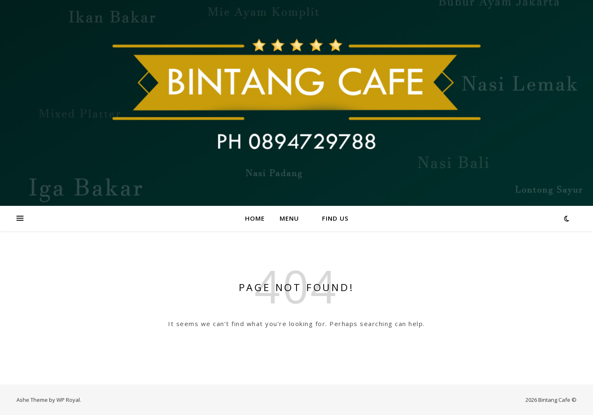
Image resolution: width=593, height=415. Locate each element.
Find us (335, 218)
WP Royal (68, 399)
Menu (289, 218)
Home (255, 218)
